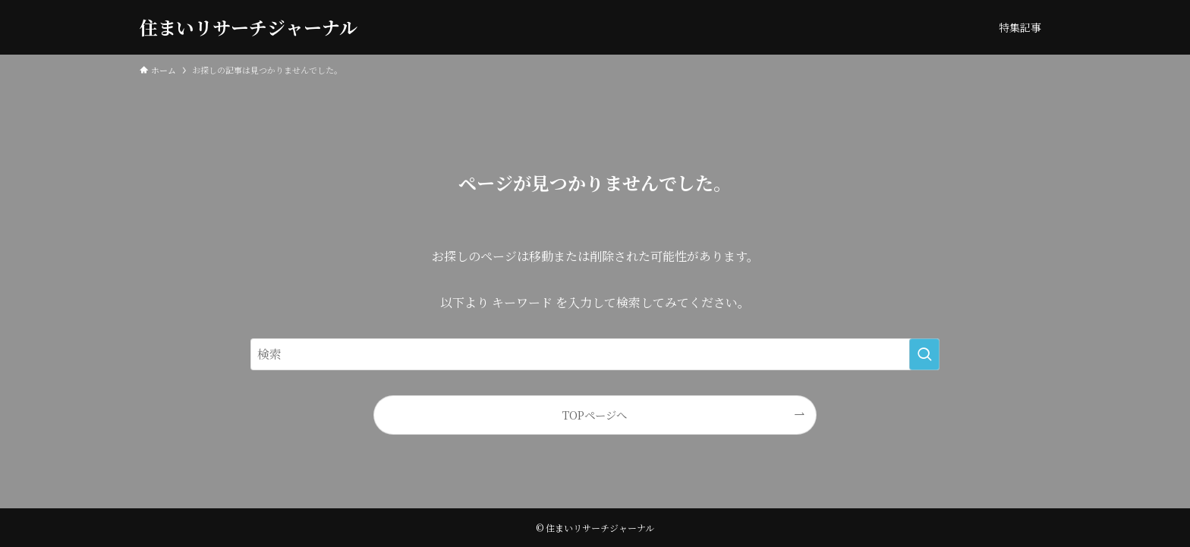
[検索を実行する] (924, 354)
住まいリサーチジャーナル (248, 27)
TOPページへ (594, 415)
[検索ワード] (595, 354)
